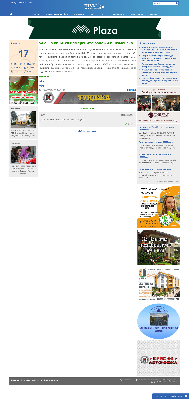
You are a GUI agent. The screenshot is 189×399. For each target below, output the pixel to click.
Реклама (25, 380)
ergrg (41, 85)
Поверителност (52, 380)
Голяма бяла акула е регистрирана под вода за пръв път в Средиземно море (160, 81)
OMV (42, 115)
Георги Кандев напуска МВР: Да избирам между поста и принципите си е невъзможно (160, 58)
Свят (92, 14)
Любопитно (118, 14)
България (79, 14)
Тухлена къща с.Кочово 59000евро (156, 142)
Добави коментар (87, 131)
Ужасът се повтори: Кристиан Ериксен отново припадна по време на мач (159, 72)
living (41, 81)
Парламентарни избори (56, 14)
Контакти (37, 380)
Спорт (103, 14)
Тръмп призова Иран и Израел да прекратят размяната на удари (158, 65)
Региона (153, 14)
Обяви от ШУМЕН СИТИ (168, 181)
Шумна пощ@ (136, 14)
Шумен (35, 14)
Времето (15, 380)
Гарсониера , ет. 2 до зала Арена (155, 169)
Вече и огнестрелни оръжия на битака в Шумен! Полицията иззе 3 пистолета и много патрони (159, 50)
